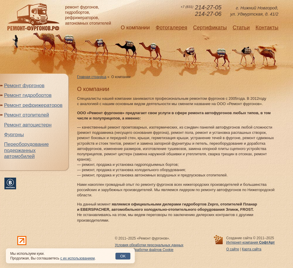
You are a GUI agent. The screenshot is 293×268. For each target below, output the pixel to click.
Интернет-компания (250, 242)
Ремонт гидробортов (28, 95)
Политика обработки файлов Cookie (144, 250)
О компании (135, 28)
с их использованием (77, 258)
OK (123, 256)
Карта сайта (251, 249)
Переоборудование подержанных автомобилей (26, 150)
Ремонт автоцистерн (28, 125)
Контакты (266, 28)
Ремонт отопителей (26, 115)
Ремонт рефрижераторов (33, 105)
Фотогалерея (171, 28)
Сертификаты (210, 28)
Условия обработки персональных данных (149, 245)
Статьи (241, 28)
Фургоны (14, 134)
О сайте (232, 249)
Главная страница (91, 77)
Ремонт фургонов (24, 85)
